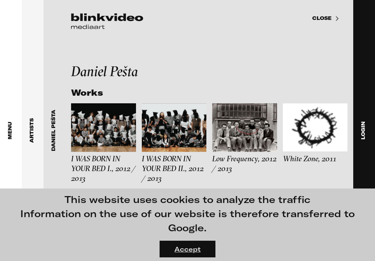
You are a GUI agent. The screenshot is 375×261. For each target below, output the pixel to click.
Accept (187, 249)
